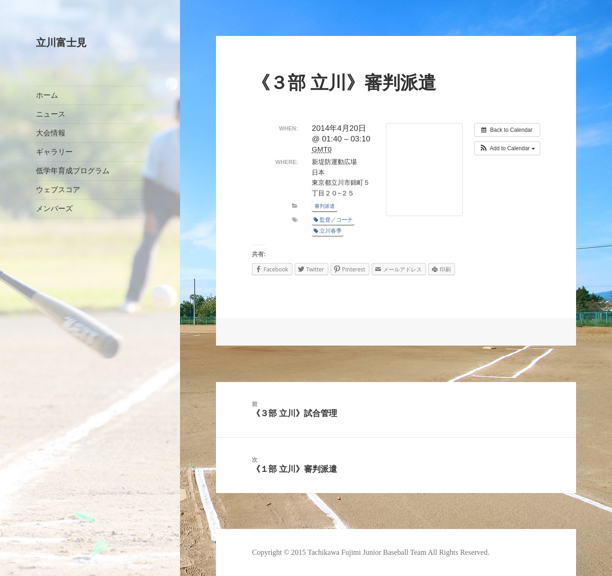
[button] (507, 148)
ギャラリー (54, 152)
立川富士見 (61, 42)
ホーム (47, 95)
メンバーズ (54, 208)
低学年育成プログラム (73, 171)
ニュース (50, 114)
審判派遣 (325, 206)
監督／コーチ (333, 220)
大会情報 (50, 133)
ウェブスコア (58, 190)
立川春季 (328, 231)
